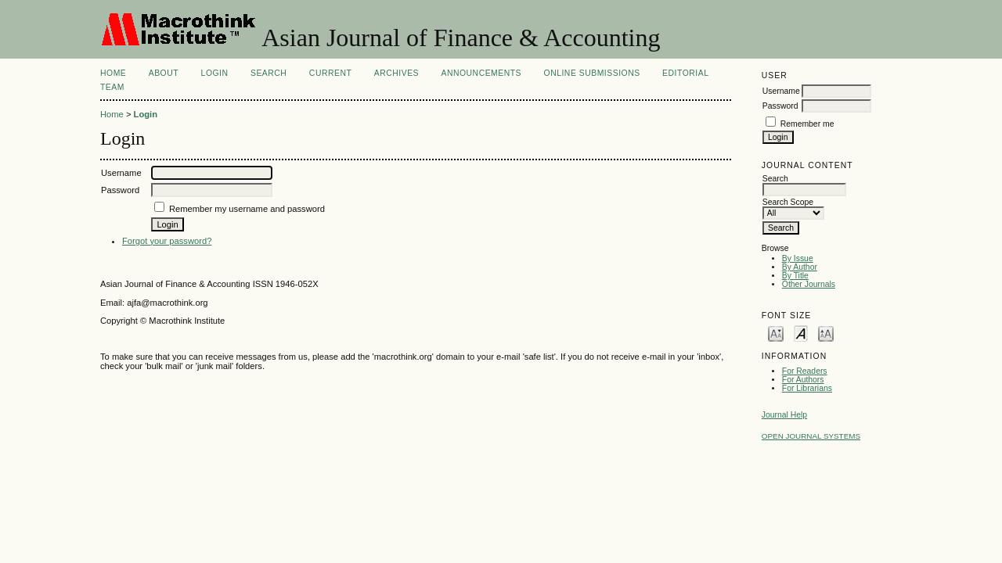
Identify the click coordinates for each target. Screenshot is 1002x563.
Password (780, 106)
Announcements (481, 73)
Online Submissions (592, 73)
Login (215, 73)
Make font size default (801, 333)
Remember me (807, 124)
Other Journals (808, 284)
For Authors (803, 379)
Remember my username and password (247, 208)
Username (781, 91)
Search (268, 73)
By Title (795, 275)
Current (330, 73)
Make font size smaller (776, 333)
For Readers (804, 371)
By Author (799, 267)
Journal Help (784, 415)
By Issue (797, 258)
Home (113, 73)
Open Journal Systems (811, 436)
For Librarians (807, 388)
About (163, 73)
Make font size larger (826, 333)
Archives (396, 73)
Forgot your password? (166, 241)
